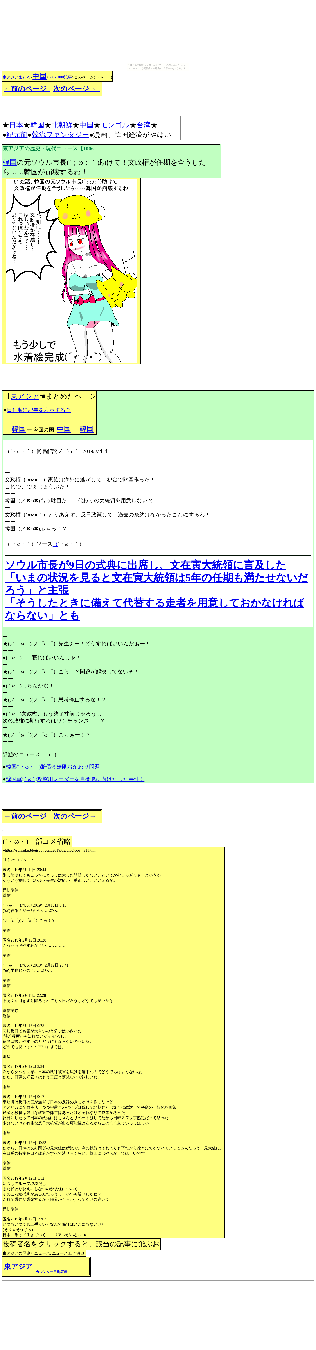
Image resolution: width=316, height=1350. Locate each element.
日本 (16, 125)
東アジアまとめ (16, 77)
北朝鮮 (61, 125)
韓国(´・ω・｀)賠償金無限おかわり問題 (53, 767)
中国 (39, 76)
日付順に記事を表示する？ (39, 410)
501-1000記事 (60, 77)
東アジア (25, 396)
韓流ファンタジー (60, 135)
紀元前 (16, 135)
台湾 (143, 125)
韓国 (37, 125)
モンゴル (115, 125)
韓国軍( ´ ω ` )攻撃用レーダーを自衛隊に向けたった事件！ (75, 779)
